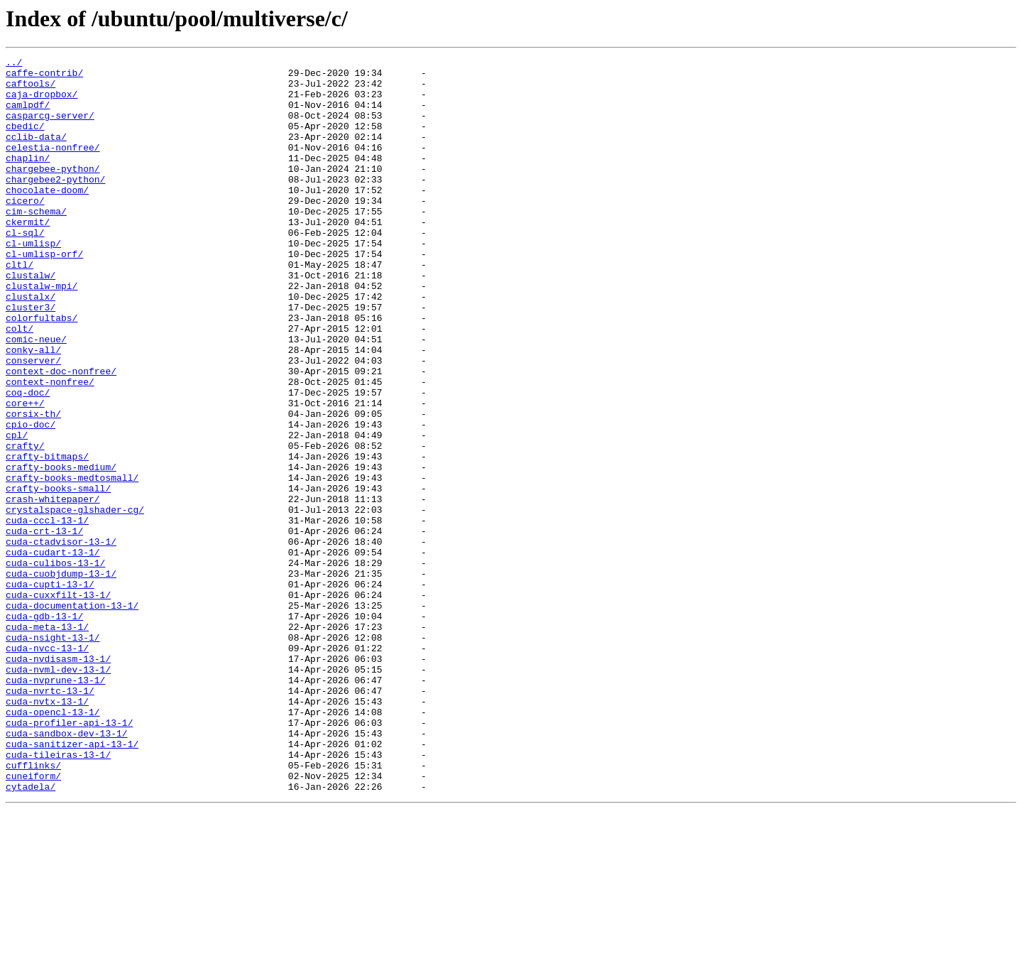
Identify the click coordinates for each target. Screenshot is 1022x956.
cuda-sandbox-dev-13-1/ (67, 869)
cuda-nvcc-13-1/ (47, 767)
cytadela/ (30, 933)
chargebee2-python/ (55, 204)
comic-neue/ (36, 396)
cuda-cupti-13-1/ (50, 690)
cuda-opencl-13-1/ (53, 843)
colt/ (19, 383)
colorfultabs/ (41, 370)
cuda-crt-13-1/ (44, 626)
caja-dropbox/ (41, 102)
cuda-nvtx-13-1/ (47, 831)
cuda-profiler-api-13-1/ (69, 856)
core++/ (25, 473)
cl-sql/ (25, 268)
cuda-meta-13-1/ (47, 741)
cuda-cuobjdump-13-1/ (61, 677)
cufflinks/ (33, 907)
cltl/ (19, 306)
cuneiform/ (33, 920)
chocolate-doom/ (47, 217)
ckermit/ (28, 255)
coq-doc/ (28, 460)
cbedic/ (25, 140)
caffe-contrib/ (44, 76)
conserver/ (33, 421)
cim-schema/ (36, 243)
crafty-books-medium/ (61, 549)
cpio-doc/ (30, 498)
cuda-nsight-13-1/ (53, 754)
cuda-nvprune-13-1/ (55, 805)
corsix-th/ (33, 485)
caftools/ (30, 89)
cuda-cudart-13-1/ (53, 652)
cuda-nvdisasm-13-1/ (58, 779)
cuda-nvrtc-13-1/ (50, 818)
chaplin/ (28, 179)
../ (14, 64)
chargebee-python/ (53, 191)
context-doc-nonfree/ (61, 434)
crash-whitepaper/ (53, 588)
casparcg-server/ (50, 127)
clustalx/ (30, 345)
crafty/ (25, 524)
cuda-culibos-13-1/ (55, 664)
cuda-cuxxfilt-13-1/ (58, 703)
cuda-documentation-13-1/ (72, 716)
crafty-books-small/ (58, 575)
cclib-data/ (36, 153)
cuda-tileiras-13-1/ (58, 895)
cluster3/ (30, 358)
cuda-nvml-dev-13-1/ (58, 792)
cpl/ (17, 511)
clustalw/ (30, 319)
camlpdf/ (28, 115)
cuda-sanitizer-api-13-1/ (72, 882)
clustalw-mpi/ (41, 332)
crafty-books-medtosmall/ (72, 562)
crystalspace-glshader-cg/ (75, 600)
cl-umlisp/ (33, 281)
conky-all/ (33, 409)
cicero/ (25, 230)
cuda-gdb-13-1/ (44, 728)
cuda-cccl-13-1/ (47, 613)
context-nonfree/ (50, 447)
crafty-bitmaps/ (47, 537)
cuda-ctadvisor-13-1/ (61, 639)
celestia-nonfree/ (53, 166)
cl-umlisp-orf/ (44, 294)
